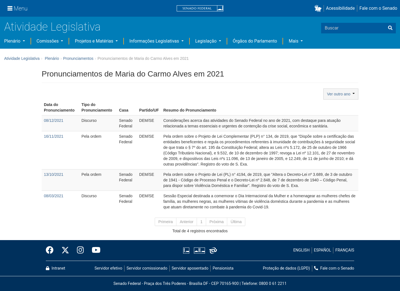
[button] (319, 8)
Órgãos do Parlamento (255, 41)
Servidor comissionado (147, 268)
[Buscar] (390, 28)
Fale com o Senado (378, 8)
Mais (294, 41)
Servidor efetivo (108, 268)
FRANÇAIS (344, 250)
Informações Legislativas (154, 41)
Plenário (12, 41)
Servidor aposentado (190, 268)
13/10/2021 (53, 174)
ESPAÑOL (322, 250)
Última (236, 222)
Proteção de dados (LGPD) (286, 268)
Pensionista (223, 268)
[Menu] (17, 8)
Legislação (206, 41)
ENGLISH (301, 250)
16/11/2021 (53, 136)
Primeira (165, 222)
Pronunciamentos (78, 58)
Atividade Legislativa (52, 26)
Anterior (186, 222)
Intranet (55, 268)
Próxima (216, 222)
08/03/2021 (53, 196)
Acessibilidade (340, 8)
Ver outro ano (341, 94)
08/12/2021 (53, 120)
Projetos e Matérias (94, 41)
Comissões (48, 41)
